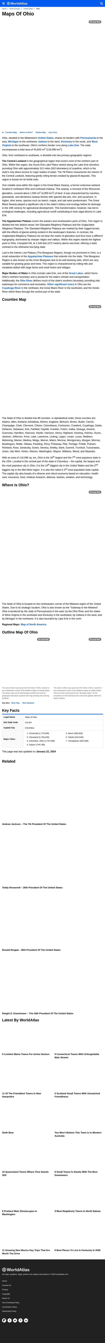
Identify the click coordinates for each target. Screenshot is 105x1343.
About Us (6, 1298)
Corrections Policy (9, 1307)
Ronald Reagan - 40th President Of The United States (31, 950)
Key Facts (53, 132)
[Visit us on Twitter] (15, 1320)
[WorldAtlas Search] (101, 3)
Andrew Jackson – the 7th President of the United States (34, 824)
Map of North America (33, 624)
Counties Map (11, 132)
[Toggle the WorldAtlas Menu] (3, 3)
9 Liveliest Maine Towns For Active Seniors (25, 1054)
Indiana (43, 141)
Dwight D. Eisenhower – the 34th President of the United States (37, 1013)
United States (46, 138)
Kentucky (67, 141)
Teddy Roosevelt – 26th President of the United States (32, 887)
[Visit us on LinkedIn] (26, 1320)
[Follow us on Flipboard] (4, 1320)
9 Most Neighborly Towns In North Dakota (77, 1211)
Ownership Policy (9, 1311)
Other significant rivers (60, 284)
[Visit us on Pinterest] (20, 1320)
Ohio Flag (15, 703)
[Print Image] (95, 21)
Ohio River (26, 280)
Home (4, 1281)
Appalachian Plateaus (40, 256)
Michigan (13, 141)
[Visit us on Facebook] (10, 1320)
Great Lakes (76, 273)
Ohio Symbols (28, 703)
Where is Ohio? (26, 132)
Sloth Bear (8, 1132)
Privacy (5, 1290)
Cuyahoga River (11, 288)
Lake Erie (73, 145)
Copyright (6, 1294)
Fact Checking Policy (10, 1303)
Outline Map (41, 132)
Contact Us (6, 1285)
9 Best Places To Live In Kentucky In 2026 (77, 1250)
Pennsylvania (88, 138)
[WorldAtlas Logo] (18, 3)
